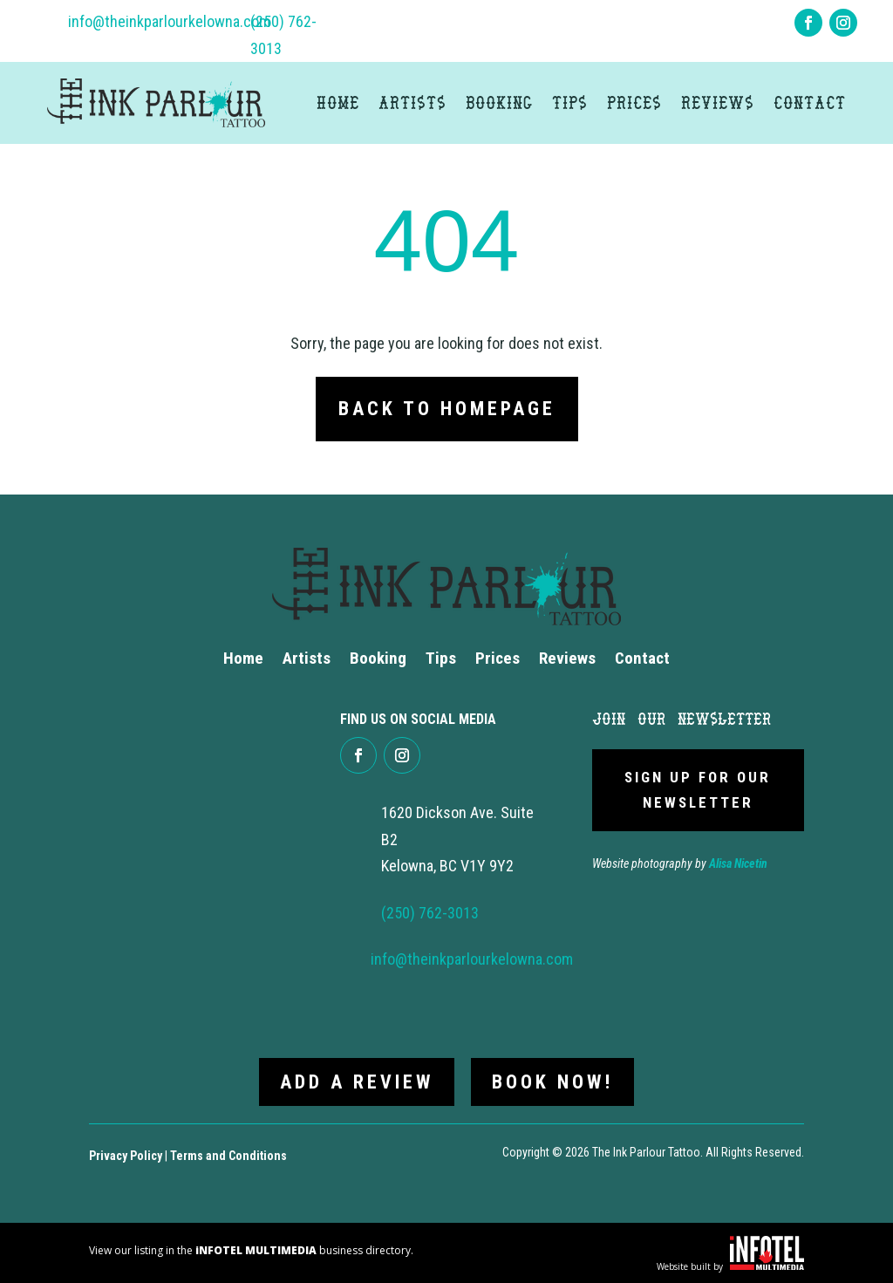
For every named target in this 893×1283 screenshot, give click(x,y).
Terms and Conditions (228, 1154)
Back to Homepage (447, 409)
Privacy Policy (125, 1154)
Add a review (356, 1080)
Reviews (717, 102)
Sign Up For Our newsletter (697, 789)
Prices (634, 102)
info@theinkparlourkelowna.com (169, 21)
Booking (499, 102)
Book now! (553, 1080)
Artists (412, 102)
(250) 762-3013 (430, 913)
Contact (810, 102)
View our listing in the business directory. (251, 1248)
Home (338, 102)
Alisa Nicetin (738, 863)
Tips (570, 102)
